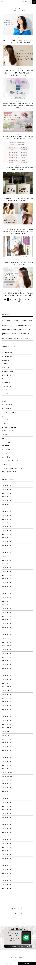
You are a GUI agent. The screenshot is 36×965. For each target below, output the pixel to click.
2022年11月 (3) (7, 642)
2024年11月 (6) (7, 552)
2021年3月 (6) (6, 716)
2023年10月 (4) (7, 601)
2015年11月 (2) (7, 866)
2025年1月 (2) (6, 545)
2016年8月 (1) (6, 843)
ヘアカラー (5, 390)
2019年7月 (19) (7, 791)
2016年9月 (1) (6, 839)
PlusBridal (5, 360)
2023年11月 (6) (7, 597)
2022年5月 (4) (6, 664)
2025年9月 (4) (6, 515)
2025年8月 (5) (6, 519)
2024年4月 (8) (6, 579)
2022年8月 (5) (6, 653)
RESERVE (27, 963)
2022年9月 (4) (6, 649)
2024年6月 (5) (6, 571)
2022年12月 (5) (7, 638)
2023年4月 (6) (6, 623)
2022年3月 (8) (6, 672)
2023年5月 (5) (6, 620)
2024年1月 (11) (7, 590)
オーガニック (5, 423)
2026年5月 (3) (6, 485)
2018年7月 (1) (6, 817)
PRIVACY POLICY (19, 957)
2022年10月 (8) (7, 646)
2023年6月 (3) (6, 616)
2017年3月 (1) (6, 828)
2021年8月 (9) (6, 698)
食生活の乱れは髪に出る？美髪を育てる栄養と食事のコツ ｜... (17, 321)
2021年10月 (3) (7, 690)
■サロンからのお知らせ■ (9, 427)
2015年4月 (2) (6, 877)
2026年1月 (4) (6, 500)
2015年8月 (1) (6, 873)
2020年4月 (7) (6, 757)
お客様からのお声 (7, 364)
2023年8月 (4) (6, 608)
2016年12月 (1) (7, 832)
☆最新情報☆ (6, 382)
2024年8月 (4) (6, 564)
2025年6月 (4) (6, 526)
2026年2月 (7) (6, 497)
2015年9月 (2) (6, 869)
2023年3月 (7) (6, 627)
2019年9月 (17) (7, 784)
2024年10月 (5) (7, 556)
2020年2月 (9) (6, 765)
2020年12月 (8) (7, 728)
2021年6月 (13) (7, 705)
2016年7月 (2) (6, 847)
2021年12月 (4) (7, 683)
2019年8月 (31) (7, 787)
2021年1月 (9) (6, 724)
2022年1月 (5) (6, 679)
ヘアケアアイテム (7, 449)
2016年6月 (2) (6, 851)
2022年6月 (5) (6, 661)
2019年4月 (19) (7, 802)
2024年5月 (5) (6, 575)
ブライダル (5, 397)
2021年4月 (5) (6, 713)
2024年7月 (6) (6, 567)
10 (23, 299)
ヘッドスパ (5, 420)
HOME (11, 957)
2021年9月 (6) (6, 694)
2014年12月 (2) (7, 888)
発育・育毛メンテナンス (8, 375)
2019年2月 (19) (7, 810)
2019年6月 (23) (7, 795)
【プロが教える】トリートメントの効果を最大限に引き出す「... (17, 325)
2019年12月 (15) (7, 772)
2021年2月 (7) (6, 720)
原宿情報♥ (5, 401)
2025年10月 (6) (7, 512)
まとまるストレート (7, 408)
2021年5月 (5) (6, 709)
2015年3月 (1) (6, 880)
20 (25, 299)
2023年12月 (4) (7, 593)
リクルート (5, 379)
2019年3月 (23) (7, 806)
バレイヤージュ (6, 442)
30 (28, 299)
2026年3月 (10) (7, 493)
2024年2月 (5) (6, 586)
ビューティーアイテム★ (8, 405)
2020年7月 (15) (7, 746)
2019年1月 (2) (6, 813)
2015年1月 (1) (6, 884)
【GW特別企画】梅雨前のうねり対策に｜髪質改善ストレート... (17, 334)
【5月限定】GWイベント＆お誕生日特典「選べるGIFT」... (16, 329)
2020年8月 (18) (7, 743)
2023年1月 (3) (6, 634)
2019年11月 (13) (7, 776)
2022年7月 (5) (6, 657)
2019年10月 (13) (7, 780)
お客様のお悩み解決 (7, 352)
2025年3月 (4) (6, 538)
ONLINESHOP (6, 446)
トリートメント (6, 416)
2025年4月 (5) (6, 534)
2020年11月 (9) (7, 731)
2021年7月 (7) (6, 702)
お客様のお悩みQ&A (7, 371)
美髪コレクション (7, 367)
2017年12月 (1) (7, 821)
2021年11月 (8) (7, 687)
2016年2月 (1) (6, 858)
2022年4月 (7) (6, 668)
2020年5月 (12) (7, 754)
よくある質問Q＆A (7, 457)
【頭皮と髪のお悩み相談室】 (9, 472)
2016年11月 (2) (7, 836)
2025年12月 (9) (7, 504)
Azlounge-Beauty (7, 356)
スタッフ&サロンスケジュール (10, 460)
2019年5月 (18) (7, 798)
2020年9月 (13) (7, 739)
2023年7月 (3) (6, 612)
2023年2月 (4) (6, 631)
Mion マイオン (6, 438)
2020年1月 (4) (6, 769)
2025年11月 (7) (7, 508)
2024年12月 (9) (7, 549)
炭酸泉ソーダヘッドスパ (8, 431)
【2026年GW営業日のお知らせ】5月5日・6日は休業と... (16, 338)
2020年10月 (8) (7, 735)
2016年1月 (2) (6, 862)
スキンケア (5, 434)
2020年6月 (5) (6, 750)
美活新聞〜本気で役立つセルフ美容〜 (12, 468)
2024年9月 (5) (6, 560)
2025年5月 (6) (6, 530)
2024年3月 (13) (7, 582)
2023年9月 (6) (6, 605)
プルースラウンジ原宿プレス (10, 412)
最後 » (19, 301)
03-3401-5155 (9, 963)
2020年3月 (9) (6, 761)
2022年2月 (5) (6, 675)
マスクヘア (5, 453)
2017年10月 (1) (7, 825)
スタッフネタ (5, 393)
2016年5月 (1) (6, 854)
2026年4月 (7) (6, 489)
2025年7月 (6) (6, 523)
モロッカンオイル (7, 386)
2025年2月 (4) (6, 541)
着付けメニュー (6, 464)
